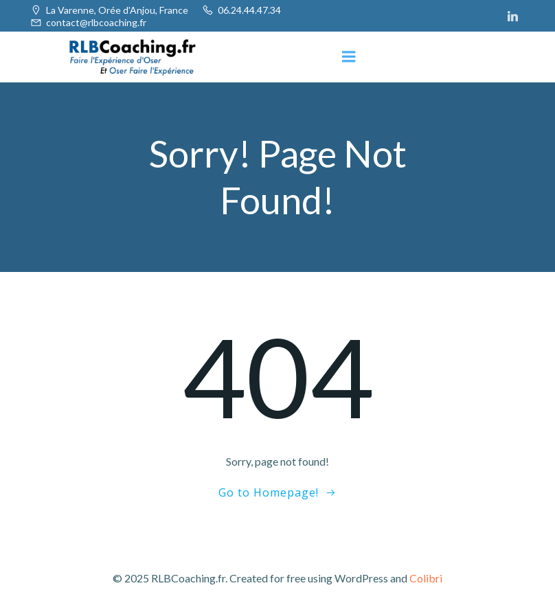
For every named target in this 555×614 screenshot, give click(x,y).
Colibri (425, 577)
